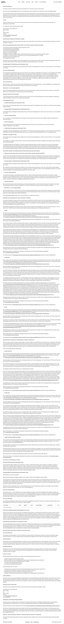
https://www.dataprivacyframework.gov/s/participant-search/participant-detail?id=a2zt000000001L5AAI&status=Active (27, 245)
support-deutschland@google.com (12, 214)
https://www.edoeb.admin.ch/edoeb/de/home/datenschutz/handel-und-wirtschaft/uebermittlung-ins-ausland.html (27, 313)
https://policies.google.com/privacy (12, 252)
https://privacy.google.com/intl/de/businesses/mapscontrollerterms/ (18, 284)
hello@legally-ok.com (18, 441)
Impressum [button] (27, 622)
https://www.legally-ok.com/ (32, 441)
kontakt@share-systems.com (11, 35)
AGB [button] (32, 622)
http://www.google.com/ (27, 214)
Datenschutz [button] (36, 622)
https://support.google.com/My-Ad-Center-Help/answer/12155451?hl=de (26, 304)
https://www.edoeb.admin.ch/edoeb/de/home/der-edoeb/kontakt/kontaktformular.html (43, 605)
